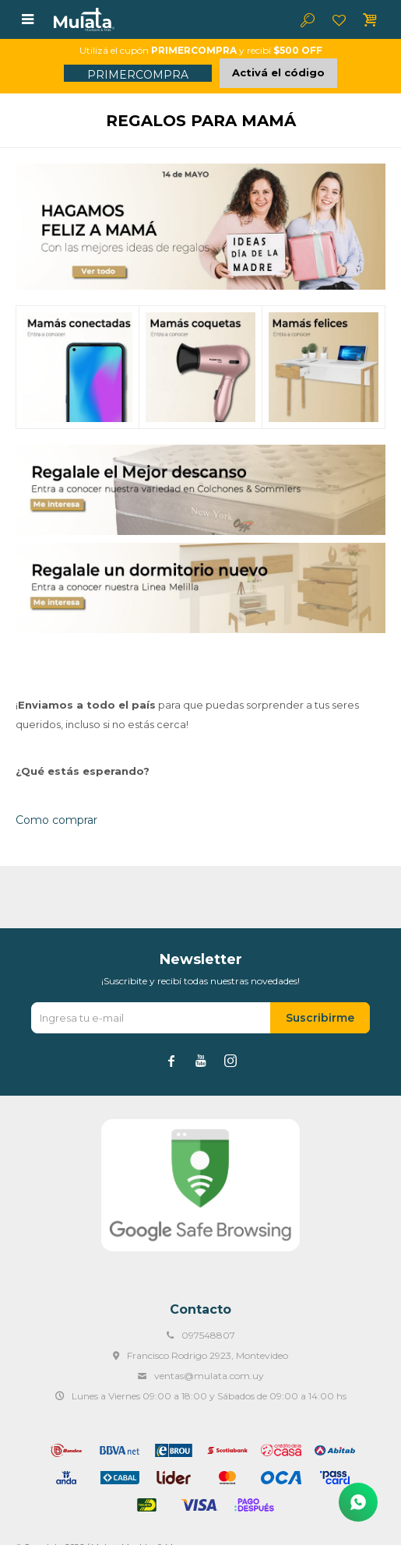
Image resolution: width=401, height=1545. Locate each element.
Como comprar (56, 820)
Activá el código (278, 72)
